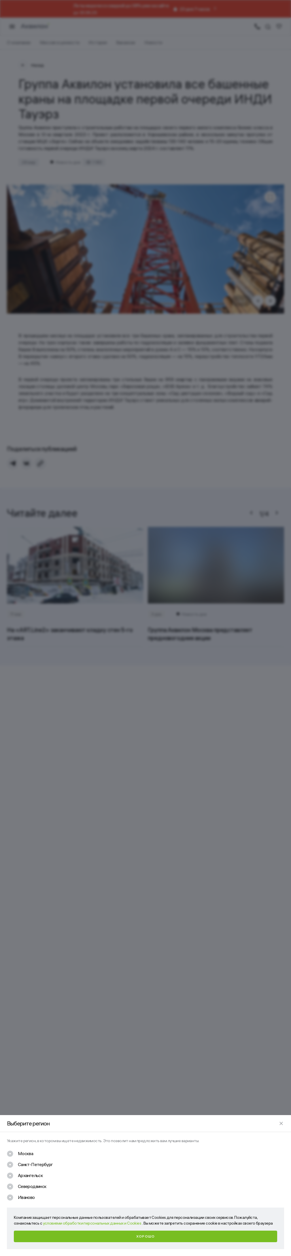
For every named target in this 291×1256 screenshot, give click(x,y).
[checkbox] (20, 1154)
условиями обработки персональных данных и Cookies (92, 1223)
